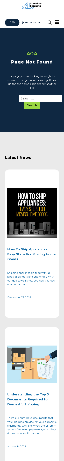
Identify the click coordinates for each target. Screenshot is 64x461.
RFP (12, 22)
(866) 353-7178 (31, 22)
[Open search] (50, 22)
